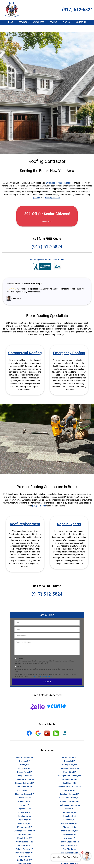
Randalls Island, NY (69, 845)
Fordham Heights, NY (69, 787)
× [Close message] (79, 855)
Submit (47, 674)
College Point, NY (24, 768)
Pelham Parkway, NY (25, 842)
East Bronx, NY (69, 776)
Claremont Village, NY (69, 761)
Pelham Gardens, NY (69, 838)
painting (37, 190)
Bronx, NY (24, 757)
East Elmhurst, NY (24, 779)
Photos (66, 22)
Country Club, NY (69, 772)
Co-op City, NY (69, 765)
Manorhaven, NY (24, 820)
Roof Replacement (25, 517)
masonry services (52, 190)
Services (24, 23)
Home (10, 22)
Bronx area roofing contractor (58, 175)
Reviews (53, 22)
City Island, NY (24, 761)
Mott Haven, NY (69, 827)
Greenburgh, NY (24, 794)
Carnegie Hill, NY (69, 757)
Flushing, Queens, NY (24, 787)
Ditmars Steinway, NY (24, 776)
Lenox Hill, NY (69, 812)
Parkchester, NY (24, 838)
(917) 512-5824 (77, 9)
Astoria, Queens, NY (24, 750)
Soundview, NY (24, 856)
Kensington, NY (24, 809)
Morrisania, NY (24, 827)
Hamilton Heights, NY (69, 794)
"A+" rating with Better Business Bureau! (47, 252)
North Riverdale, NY (24, 834)
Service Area (38, 22)
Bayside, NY (24, 754)
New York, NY (70, 831)
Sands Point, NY (69, 853)
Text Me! (20, 651)
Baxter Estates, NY (69, 750)
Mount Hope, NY (24, 831)
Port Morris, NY (69, 842)
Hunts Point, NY (24, 805)
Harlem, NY (24, 798)
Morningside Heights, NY (24, 823)
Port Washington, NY (24, 845)
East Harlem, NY (24, 783)
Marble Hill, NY (69, 820)
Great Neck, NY (24, 790)
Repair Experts (69, 517)
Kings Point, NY (69, 809)
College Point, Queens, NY (69, 768)
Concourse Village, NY (24, 772)
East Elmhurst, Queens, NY (69, 779)
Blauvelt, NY (69, 754)
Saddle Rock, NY (24, 853)
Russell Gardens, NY (69, 849)
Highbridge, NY (24, 801)
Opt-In (19, 659)
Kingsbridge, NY (24, 812)
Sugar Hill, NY (24, 860)
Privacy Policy (33, 669)
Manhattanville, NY (69, 816)
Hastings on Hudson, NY (69, 798)
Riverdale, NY (24, 849)
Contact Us (81, 22)
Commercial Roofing (25, 345)
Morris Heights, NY (69, 823)
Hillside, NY (70, 801)
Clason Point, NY (24, 765)
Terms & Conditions (46, 669)
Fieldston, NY (69, 783)
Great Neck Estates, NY (69, 790)
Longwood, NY (24, 816)
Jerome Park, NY (69, 805)
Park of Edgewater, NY (69, 834)
